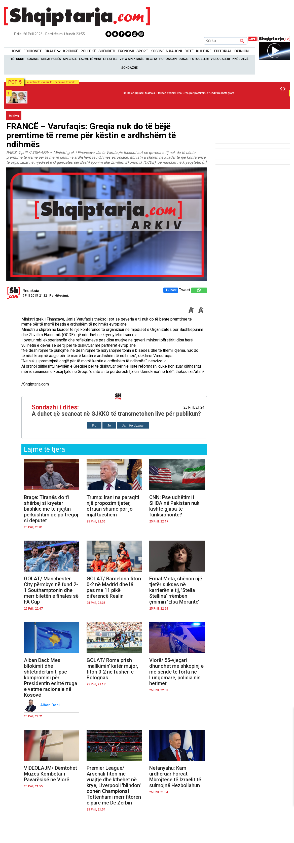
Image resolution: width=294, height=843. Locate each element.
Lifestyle (110, 59)
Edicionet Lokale (42, 51)
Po (94, 425)
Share (171, 290)
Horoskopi (168, 59)
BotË (189, 51)
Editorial (223, 51)
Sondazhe (129, 67)
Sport (142, 51)
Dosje (184, 59)
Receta (151, 59)
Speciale (70, 59)
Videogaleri (220, 59)
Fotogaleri (200, 59)
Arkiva (14, 116)
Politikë (88, 51)
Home (16, 51)
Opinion (241, 51)
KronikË (70, 51)
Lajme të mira (90, 59)
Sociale (33, 59)
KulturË (203, 51)
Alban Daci (50, 705)
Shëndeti (106, 51)
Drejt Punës (51, 59)
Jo (109, 425)
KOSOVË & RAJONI (166, 51)
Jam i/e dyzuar (133, 425)
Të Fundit (18, 59)
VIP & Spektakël (132, 59)
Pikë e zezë (240, 59)
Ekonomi (126, 51)
